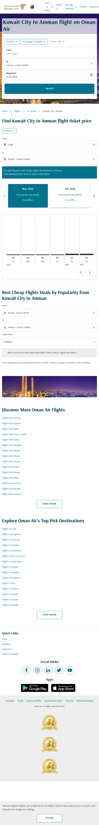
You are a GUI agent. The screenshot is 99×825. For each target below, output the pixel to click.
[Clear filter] (94, 313)
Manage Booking (71, 7)
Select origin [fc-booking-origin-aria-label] (11, 54)
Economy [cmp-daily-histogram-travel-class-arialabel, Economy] (8, 131)
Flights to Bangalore (11, 534)
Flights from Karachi (11, 483)
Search (49, 88)
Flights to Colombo (11, 578)
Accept (50, 818)
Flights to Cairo (9, 529)
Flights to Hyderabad (12, 561)
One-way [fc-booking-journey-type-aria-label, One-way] (10, 41)
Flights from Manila (11, 450)
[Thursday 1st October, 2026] (86, 254)
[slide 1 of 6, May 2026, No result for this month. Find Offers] (28, 195)
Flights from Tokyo (10, 478)
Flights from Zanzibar (12, 494)
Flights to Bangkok (10, 572)
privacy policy (84, 806)
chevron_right (89, 272)
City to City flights (33, 701)
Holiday (83, 7)
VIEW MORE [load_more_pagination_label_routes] (49, 504)
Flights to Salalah (10, 599)
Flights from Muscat (11, 418)
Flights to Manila (10, 567)
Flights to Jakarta (10, 589)
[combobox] (50, 145)
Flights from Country (85, 701)
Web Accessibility (10, 654)
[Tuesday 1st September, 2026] (72, 254)
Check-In (59, 7)
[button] (34, 42)
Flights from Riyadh (11, 489)
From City (69, 701)
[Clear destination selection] (94, 159)
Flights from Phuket (11, 472)
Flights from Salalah (11, 423)
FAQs (4, 639)
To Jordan (31, 111)
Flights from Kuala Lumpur (14, 434)
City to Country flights (53, 701)
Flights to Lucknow (11, 540)
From (8, 50)
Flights (17, 111)
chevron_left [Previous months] (4, 195)
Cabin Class (7, 334)
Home (4, 111)
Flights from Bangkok (12, 445)
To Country (10, 701)
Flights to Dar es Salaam (13, 556)
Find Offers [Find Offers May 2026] (28, 200)
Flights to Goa (8, 583)
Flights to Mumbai (10, 545)
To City (20, 701)
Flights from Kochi (10, 467)
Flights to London (10, 605)
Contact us (7, 649)
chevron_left (81, 272)
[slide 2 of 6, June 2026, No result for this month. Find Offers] (70, 195)
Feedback (6, 644)
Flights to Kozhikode (11, 550)
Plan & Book (50, 7)
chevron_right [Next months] (94, 195)
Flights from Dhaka (11, 456)
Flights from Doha (10, 429)
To (7, 62)
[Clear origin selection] (94, 145)
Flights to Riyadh (10, 594)
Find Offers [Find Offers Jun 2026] (70, 200)
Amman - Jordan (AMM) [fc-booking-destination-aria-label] (17, 65)
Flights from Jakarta (11, 461)
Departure (11, 73)
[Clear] (92, 64)
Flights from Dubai (10, 440)
